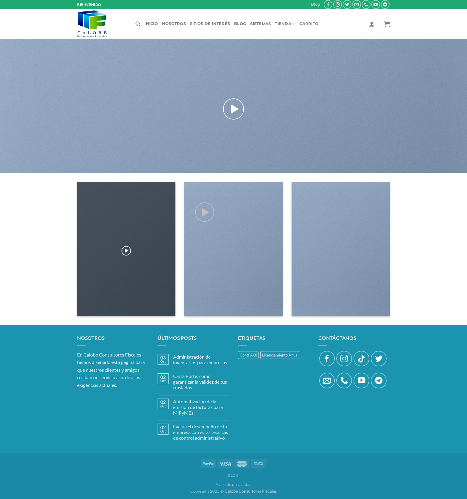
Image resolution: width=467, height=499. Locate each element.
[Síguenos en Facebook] (328, 4)
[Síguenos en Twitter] (347, 4)
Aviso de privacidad (234, 484)
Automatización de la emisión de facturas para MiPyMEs (198, 407)
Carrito (308, 23)
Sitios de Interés (210, 23)
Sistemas (260, 23)
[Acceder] (372, 23)
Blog (315, 4)
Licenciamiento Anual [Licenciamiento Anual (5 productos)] (280, 355)
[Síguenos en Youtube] (375, 4)
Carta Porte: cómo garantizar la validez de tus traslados (200, 381)
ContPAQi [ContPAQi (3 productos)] (248, 355)
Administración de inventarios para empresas (200, 359)
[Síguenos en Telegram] (385, 4)
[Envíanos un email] (356, 4)
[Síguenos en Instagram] (337, 4)
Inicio (151, 23)
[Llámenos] (366, 4)
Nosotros (174, 23)
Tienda (285, 24)
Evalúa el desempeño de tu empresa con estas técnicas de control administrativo (200, 432)
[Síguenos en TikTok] (361, 359)
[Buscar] (138, 24)
